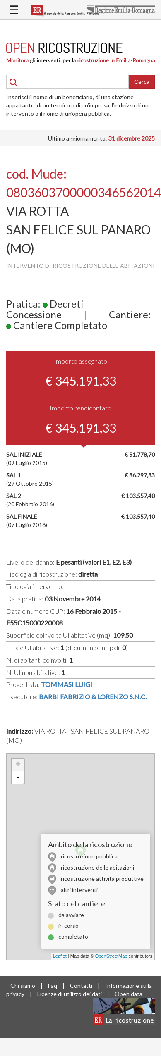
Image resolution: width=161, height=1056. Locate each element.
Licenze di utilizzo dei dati (69, 993)
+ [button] (18, 765)
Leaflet (60, 955)
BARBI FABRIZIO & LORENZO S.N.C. (93, 697)
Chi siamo (22, 985)
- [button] (18, 777)
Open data (128, 993)
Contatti (81, 985)
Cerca (141, 81)
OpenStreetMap (111, 955)
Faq (52, 985)
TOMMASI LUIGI (66, 684)
